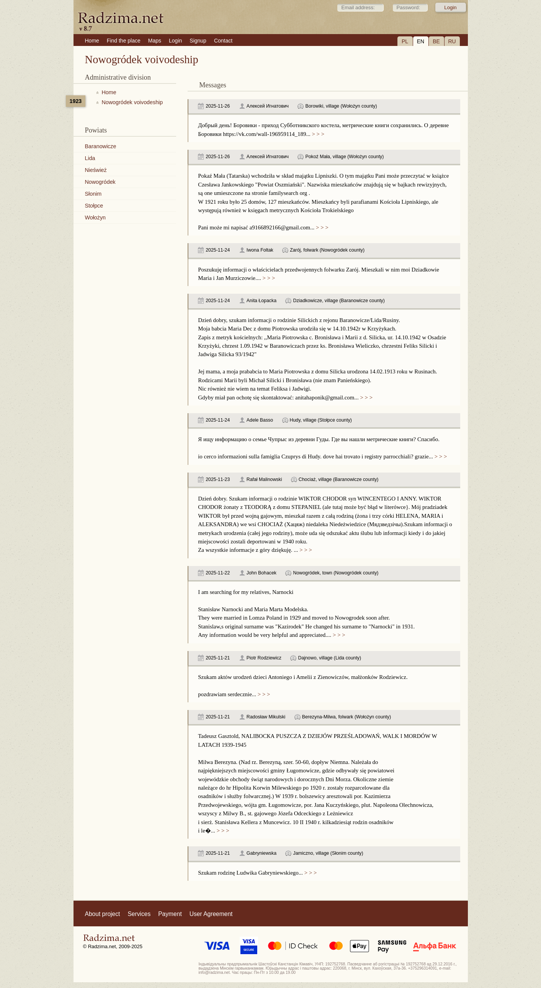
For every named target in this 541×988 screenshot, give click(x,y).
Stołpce (94, 206)
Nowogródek (100, 182)
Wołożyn (95, 217)
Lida (90, 158)
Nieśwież (96, 170)
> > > (317, 134)
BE (436, 41)
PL (405, 41)
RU (452, 41)
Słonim (93, 194)
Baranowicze (100, 146)
